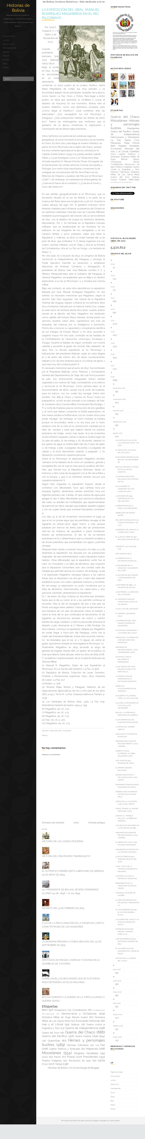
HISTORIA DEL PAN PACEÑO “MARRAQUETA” (66, 856)
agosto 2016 (118, 433)
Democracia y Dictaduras (79, 1013)
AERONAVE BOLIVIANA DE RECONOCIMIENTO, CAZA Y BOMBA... (128, 743)
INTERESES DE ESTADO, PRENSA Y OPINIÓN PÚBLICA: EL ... (126, 931)
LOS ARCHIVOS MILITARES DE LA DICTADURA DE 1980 (128, 826)
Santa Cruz (9, 44)
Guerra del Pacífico (54, 1036)
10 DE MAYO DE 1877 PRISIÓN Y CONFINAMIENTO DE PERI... (128, 577)
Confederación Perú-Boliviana (121, 182)
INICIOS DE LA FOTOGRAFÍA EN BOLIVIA (127, 735)
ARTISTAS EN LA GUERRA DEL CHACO (127, 959)
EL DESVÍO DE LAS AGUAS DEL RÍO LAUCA (127, 451)
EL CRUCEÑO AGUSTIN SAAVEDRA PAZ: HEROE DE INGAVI (128, 951)
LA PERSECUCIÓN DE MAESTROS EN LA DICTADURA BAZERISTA (127, 678)
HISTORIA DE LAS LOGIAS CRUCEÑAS (62, 841)
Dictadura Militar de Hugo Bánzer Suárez (65, 1017)
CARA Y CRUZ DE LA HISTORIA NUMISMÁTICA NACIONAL (127, 868)
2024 (114, 287)
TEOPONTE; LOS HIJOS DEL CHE (127, 547)
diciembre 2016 (120, 388)
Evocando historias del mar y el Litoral (125, 150)
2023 (114, 298)
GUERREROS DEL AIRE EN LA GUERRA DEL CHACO (128, 531)
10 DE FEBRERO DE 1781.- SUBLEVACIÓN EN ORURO (128, 721)
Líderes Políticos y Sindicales (64, 1048)
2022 (114, 309)
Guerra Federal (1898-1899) (90, 1036)
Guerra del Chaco (56, 731)
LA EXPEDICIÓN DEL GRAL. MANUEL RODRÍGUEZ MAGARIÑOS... (127, 623)
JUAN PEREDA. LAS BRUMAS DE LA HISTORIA (128, 593)
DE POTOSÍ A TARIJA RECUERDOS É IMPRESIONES (124, 659)
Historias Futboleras (78, 1045)
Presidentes (90, 1056)
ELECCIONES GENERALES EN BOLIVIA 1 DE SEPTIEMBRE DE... (128, 459)
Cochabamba (9, 48)
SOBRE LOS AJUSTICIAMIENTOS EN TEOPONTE (127, 688)
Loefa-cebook (114, 1121)
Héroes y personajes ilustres (125, 124)
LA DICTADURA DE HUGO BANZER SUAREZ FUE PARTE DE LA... (127, 669)
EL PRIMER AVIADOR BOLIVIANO (125, 769)
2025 (114, 275)
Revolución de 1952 (80, 1060)
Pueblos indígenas (52, 1060)
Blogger (95, 1067)
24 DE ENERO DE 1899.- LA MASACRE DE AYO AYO (127, 586)
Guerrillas (54, 1040)
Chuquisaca (9, 36)
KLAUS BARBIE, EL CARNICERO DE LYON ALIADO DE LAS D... (126, 488)
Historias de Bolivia (18, 8)
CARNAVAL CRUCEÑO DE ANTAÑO (126, 894)
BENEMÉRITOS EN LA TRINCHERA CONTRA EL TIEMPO (127, 885)
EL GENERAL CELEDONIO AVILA (126, 614)
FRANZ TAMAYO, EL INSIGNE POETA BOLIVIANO (128, 810)
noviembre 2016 (120, 399)
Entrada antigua (96, 822)
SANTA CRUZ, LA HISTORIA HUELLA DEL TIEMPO (127, 802)
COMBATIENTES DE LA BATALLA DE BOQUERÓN (127, 507)
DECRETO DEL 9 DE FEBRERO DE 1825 (63, 908)
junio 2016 (118, 981)
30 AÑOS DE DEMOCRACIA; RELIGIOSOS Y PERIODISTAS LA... (128, 902)
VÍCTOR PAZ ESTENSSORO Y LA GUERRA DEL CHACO (128, 631)
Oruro (6, 52)
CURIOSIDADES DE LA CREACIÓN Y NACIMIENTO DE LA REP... (128, 568)
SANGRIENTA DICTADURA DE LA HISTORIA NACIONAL (128, 850)
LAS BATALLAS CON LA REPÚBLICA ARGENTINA (127, 877)
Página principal (117, 1072)
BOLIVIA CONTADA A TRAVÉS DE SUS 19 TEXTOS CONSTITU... (128, 469)
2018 (113, 354)
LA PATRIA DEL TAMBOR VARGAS (126, 728)
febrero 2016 (119, 1026)
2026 (114, 264)
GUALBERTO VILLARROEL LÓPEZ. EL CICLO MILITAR (128, 697)
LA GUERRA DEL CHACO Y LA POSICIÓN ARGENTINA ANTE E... (128, 922)
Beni (5, 64)
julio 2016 (118, 969)
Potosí (6, 60)
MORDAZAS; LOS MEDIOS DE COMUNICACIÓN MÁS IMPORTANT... (128, 640)
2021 (113, 321)
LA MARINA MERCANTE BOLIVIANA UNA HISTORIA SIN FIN (128, 479)
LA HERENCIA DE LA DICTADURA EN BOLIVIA (127, 559)
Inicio (76, 822)
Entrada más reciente (53, 822)
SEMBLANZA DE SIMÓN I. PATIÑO (127, 514)
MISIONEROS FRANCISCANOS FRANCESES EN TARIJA (128, 786)
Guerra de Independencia (81, 1028)
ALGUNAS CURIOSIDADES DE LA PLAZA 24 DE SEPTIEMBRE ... (128, 705)
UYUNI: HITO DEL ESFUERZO (128, 609)
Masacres (92, 1048)
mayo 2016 (118, 992)
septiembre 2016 (120, 422)
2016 (113, 377)
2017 (113, 366)
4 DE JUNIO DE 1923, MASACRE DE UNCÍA (126, 762)
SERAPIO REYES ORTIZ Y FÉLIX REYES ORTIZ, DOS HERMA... (127, 777)
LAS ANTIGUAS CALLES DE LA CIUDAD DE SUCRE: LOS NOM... (128, 442)
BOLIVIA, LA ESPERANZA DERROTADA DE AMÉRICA (128, 714)
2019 (113, 343)
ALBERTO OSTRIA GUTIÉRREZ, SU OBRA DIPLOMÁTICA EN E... (126, 753)
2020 (114, 332)
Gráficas (75, 1024)
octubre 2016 (119, 411)
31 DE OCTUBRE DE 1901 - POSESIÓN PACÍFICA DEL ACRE (127, 859)
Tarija (6, 56)
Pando (6, 68)
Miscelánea (67, 731)
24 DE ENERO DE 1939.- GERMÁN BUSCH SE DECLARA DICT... (126, 498)
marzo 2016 (118, 1014)
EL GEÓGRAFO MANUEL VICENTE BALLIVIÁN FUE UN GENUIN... (127, 601)
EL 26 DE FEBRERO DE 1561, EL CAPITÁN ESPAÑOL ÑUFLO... (127, 912)
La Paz (6, 40)
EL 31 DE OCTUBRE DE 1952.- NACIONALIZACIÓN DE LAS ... (128, 539)
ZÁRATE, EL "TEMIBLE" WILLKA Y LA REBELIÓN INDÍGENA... (127, 818)
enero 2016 (118, 1037)
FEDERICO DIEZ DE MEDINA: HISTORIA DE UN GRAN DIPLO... (128, 794)
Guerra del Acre (50, 1032)
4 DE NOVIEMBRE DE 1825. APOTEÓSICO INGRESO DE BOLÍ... (128, 941)
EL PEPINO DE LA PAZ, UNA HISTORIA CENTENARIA (127, 843)
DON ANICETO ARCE (124, 554)
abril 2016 (118, 1003)
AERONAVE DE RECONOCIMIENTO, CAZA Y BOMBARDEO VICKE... (128, 649)
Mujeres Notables (86, 1053)
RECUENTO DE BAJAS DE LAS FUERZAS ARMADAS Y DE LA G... (128, 522)
